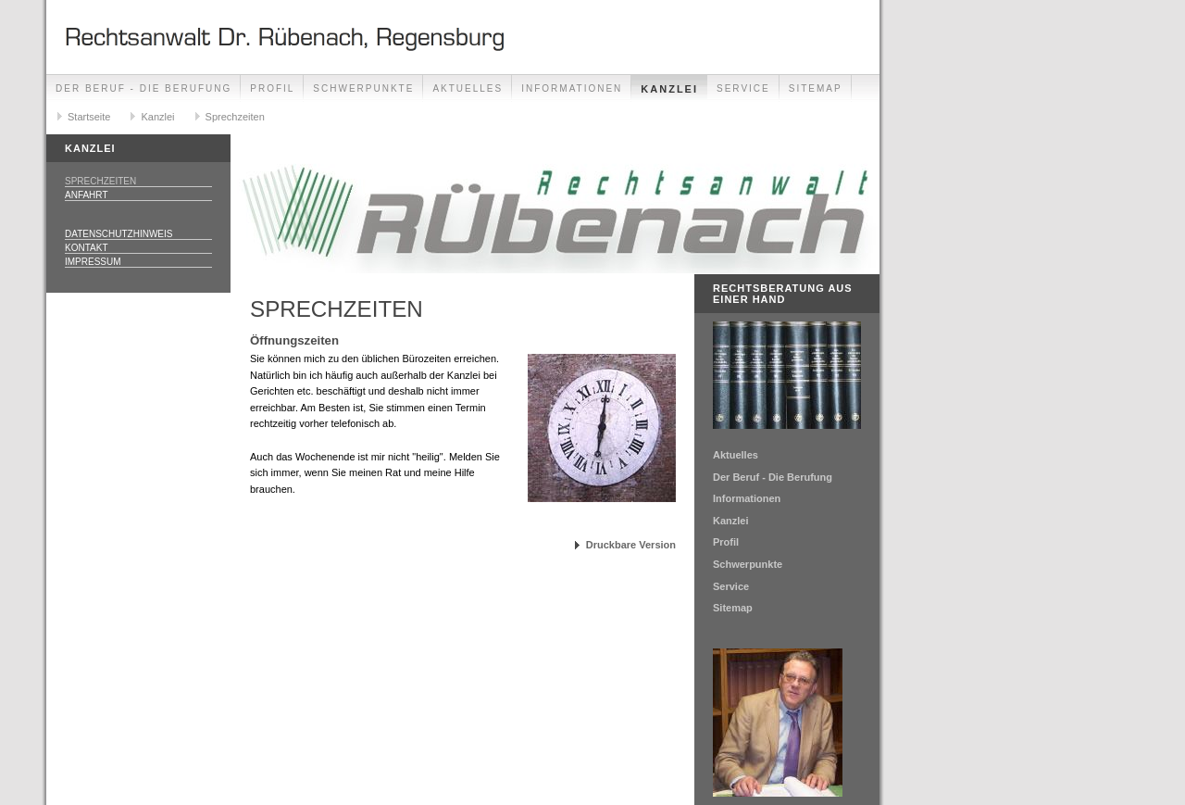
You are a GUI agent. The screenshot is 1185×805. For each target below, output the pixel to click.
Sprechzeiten (235, 116)
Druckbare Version (631, 544)
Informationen (571, 88)
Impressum (93, 262)
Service (743, 88)
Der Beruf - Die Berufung (143, 88)
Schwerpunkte (363, 88)
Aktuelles (467, 88)
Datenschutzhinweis (118, 234)
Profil (272, 88)
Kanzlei (669, 88)
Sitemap (815, 88)
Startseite (89, 116)
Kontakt (86, 248)
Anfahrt (86, 195)
